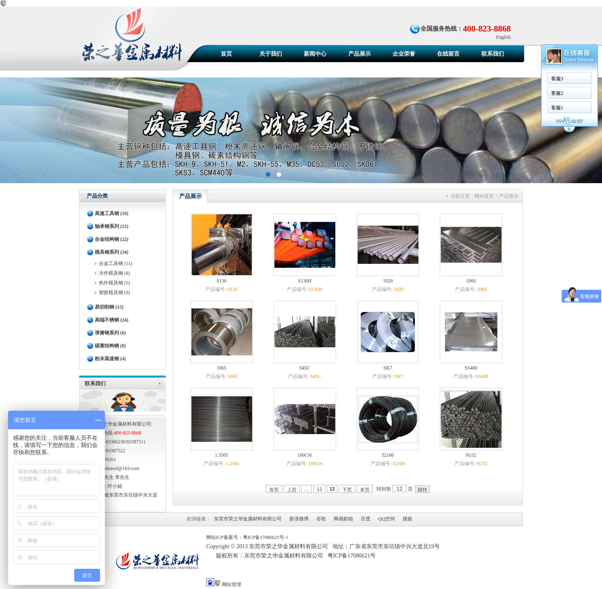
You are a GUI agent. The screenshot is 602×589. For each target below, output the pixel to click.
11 (319, 489)
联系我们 (492, 54)
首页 (226, 54)
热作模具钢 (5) (114, 283)
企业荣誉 (404, 54)
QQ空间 (386, 519)
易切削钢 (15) (109, 307)
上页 (292, 490)
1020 (388, 281)
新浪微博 (299, 519)
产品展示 (359, 54)
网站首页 (484, 196)
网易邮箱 (343, 519)
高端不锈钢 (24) (111, 320)
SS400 (470, 368)
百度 (365, 519)
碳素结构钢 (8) (110, 346)
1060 (471, 281)
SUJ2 (471, 455)
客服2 (557, 93)
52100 (388, 455)
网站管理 (231, 584)
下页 (347, 490)
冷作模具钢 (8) (114, 273)
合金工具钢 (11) (115, 263)
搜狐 (407, 519)
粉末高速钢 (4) (110, 358)
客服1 (557, 108)
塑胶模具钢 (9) (114, 292)
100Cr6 (304, 455)
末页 (365, 490)
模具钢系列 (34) (111, 252)
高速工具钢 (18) (111, 213)
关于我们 (270, 54)
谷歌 (321, 519)
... (307, 489)
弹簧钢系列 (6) (110, 333)
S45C (304, 368)
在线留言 (448, 54)
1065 (221, 368)
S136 (222, 281)
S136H (304, 281)
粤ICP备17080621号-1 (265, 537)
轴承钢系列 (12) (111, 226)
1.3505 (221, 455)
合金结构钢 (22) (111, 239)
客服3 (557, 78)
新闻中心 (315, 54)
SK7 (387, 368)
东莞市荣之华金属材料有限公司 (248, 519)
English (503, 37)
